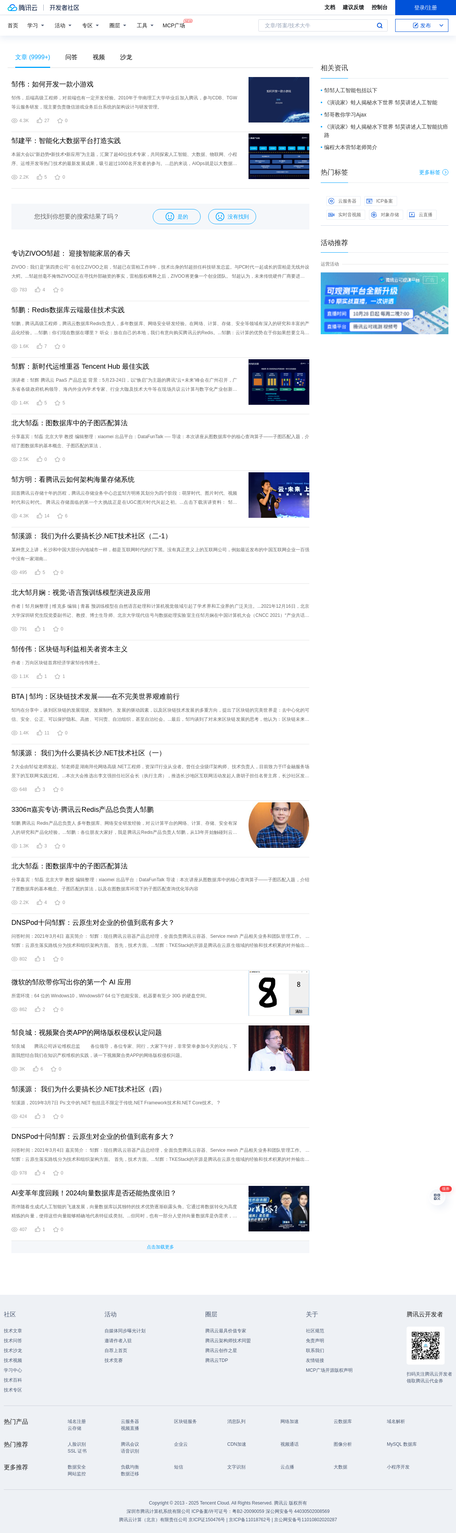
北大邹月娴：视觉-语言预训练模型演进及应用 (80, 592)
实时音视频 (344, 215)
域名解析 (396, 1421)
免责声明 (315, 1340)
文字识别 (236, 1467)
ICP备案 (379, 201)
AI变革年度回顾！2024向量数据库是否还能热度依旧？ (94, 1193)
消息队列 (236, 1421)
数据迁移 (130, 1473)
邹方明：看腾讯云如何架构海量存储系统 (73, 479)
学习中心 (13, 1370)
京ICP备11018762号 (249, 1519)
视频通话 (289, 1444)
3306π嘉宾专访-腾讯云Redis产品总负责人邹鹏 (82, 809)
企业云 (181, 1444)
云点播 (287, 1467)
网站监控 (77, 1473)
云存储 (74, 1428)
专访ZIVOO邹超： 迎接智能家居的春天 (70, 253)
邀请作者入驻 (118, 1340)
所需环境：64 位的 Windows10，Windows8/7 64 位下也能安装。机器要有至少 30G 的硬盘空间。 (110, 995)
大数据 (340, 1467)
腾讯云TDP (216, 1360)
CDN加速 (236, 1444)
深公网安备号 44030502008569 (298, 1511)
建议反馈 (353, 7)
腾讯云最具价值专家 (225, 1330)
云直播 (420, 215)
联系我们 (315, 1350)
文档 (330, 7)
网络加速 (289, 1421)
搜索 (380, 25)
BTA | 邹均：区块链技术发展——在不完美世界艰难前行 (95, 696)
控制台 (380, 7)
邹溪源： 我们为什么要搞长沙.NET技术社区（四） (88, 1089)
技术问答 (13, 1340)
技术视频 (13, 1360)
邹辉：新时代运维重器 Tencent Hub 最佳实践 (80, 366)
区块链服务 (185, 1421)
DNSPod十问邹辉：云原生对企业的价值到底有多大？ (93, 922)
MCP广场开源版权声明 (329, 1370)
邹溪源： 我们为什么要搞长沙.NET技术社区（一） (88, 753)
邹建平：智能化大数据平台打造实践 (66, 141)
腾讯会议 (130, 1444)
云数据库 (343, 1421)
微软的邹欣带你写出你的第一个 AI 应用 (71, 982)
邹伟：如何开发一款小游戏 (52, 84)
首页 (13, 25)
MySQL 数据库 (402, 1444)
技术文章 (13, 1330)
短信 (178, 1467)
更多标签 (433, 172)
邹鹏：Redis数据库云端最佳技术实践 (68, 310)
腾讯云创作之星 (221, 1350)
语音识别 (130, 1451)
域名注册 (77, 1421)
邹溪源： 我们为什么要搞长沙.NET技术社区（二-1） (91, 536)
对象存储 (385, 215)
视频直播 (130, 1428)
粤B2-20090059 (248, 1511)
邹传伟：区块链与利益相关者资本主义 (69, 649)
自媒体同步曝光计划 (125, 1330)
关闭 (443, 280)
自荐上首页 (115, 1350)
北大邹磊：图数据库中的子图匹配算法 (69, 423)
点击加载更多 (160, 1247)
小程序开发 (398, 1467)
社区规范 (315, 1330)
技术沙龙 (13, 1350)
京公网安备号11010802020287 (305, 1519)
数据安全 (77, 1467)
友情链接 (315, 1360)
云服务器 (342, 201)
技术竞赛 (113, 1360)
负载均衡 (130, 1467)
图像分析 (343, 1444)
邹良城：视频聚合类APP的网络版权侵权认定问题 (86, 1032)
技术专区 (13, 1390)
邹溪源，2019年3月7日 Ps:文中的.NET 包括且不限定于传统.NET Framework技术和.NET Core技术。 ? (115, 1102)
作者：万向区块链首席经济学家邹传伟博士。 (57, 662)
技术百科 (13, 1380)
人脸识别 (77, 1444)
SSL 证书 (77, 1451)
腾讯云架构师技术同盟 (228, 1340)
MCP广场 (174, 24)
